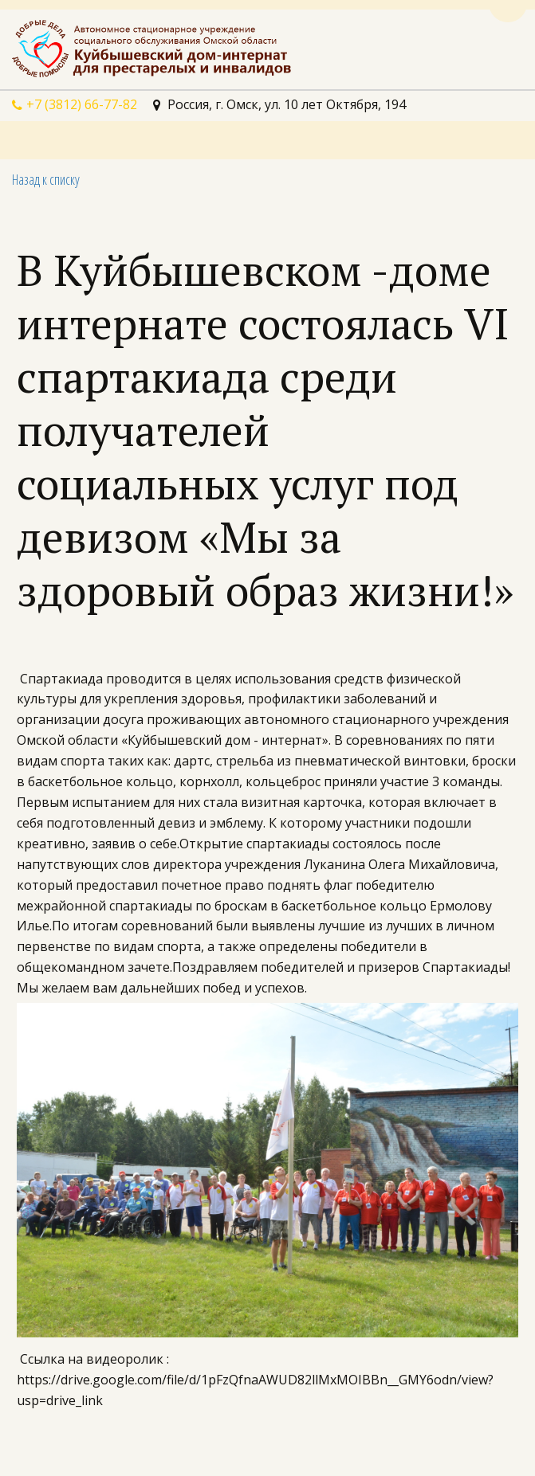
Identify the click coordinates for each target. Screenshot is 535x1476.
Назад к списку (46, 179)
